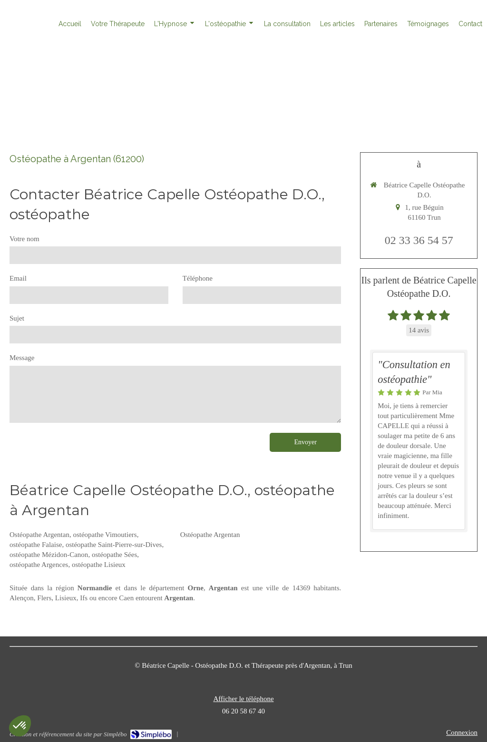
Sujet (17, 318)
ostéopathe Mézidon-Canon (49, 554)
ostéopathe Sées (114, 554)
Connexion (461, 732)
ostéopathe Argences (39, 564)
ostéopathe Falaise (36, 544)
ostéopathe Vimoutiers (104, 534)
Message (22, 357)
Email (18, 278)
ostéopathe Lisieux (99, 564)
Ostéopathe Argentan (39, 534)
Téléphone (198, 278)
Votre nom (24, 239)
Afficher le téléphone (243, 699)
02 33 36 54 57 (419, 240)
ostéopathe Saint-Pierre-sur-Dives (114, 544)
